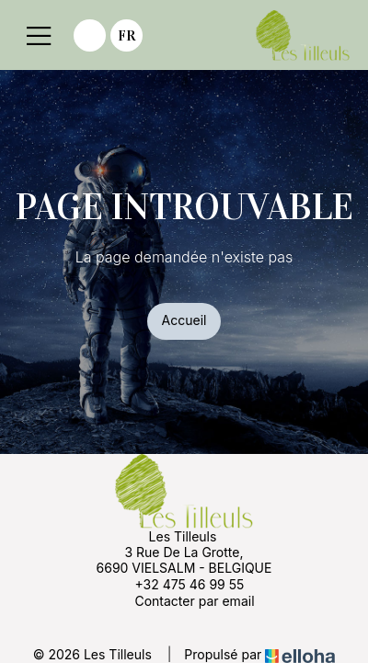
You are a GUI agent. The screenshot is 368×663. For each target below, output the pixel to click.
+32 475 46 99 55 (178, 584)
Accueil (184, 320)
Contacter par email (183, 600)
